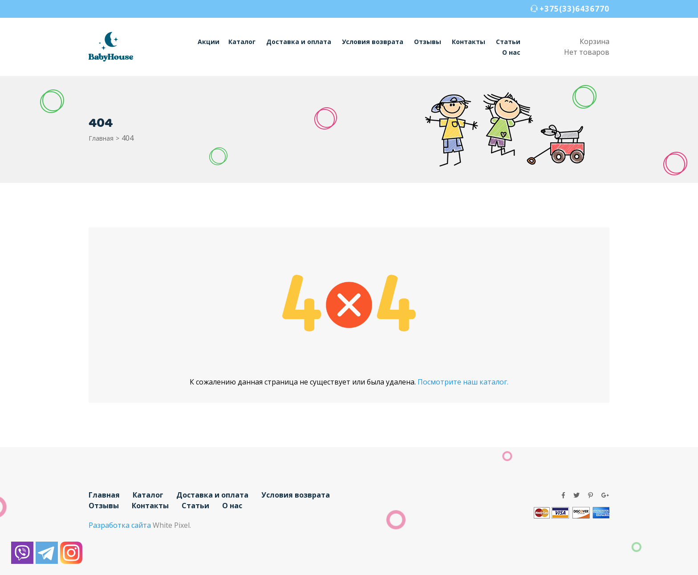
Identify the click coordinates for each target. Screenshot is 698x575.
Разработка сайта (120, 525)
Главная (101, 138)
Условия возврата (372, 41)
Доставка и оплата (298, 41)
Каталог (242, 41)
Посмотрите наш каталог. (463, 382)
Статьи (508, 41)
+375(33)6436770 (574, 9)
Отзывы (427, 41)
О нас (511, 52)
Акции (208, 41)
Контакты (468, 41)
